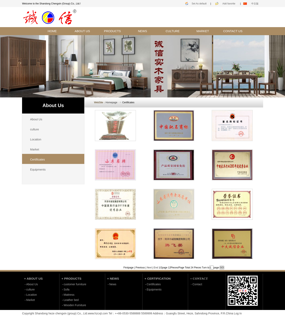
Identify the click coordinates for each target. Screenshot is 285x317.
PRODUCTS (112, 31)
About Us (36, 119)
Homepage (111, 102)
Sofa (66, 289)
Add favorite (228, 3)
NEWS (142, 31)
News (112, 284)
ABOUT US (82, 31)
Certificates (154, 284)
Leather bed (71, 300)
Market (34, 149)
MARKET (202, 31)
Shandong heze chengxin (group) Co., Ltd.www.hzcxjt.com (71, 313)
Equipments (38, 169)
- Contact (196, 284)
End (156, 267)
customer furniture (75, 284)
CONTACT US (232, 31)
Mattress (69, 294)
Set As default (199, 3)
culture (34, 129)
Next (149, 267)
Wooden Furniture (75, 305)
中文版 (255, 3)
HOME (52, 31)
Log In (238, 313)
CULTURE (173, 31)
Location (35, 139)
